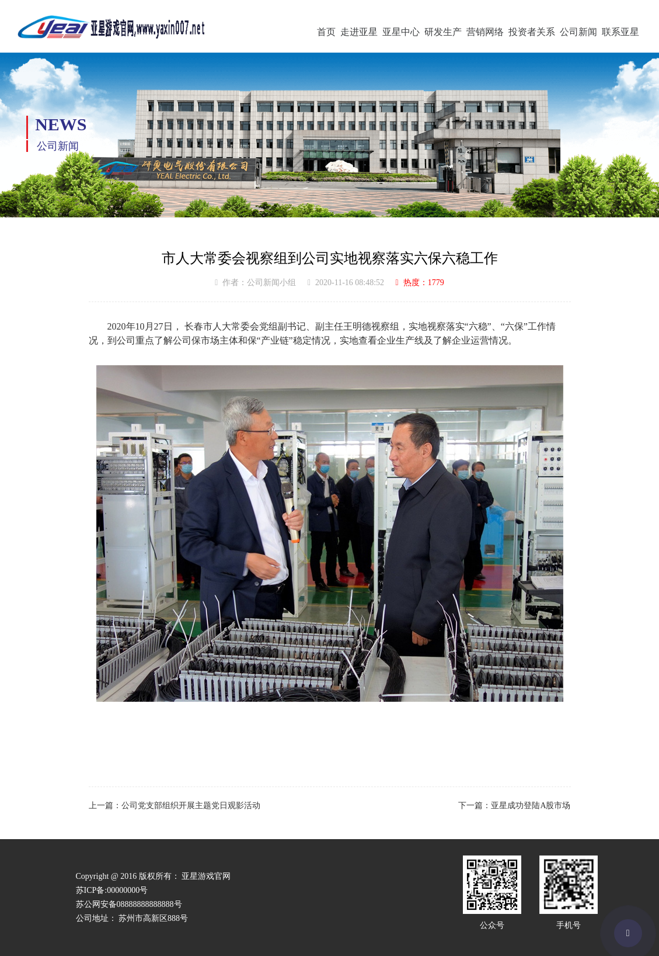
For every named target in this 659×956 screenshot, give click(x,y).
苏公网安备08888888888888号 (129, 904)
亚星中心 (401, 32)
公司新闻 (578, 32)
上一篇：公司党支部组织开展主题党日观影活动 (174, 805)
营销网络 (485, 32)
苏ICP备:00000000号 (112, 890)
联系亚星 (620, 32)
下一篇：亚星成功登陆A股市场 (514, 805)
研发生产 (443, 32)
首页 (326, 32)
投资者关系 (531, 32)
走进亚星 (359, 32)
